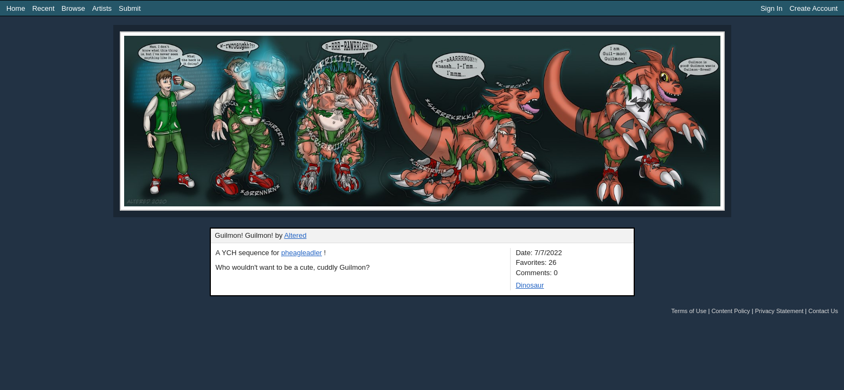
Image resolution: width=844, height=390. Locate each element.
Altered (295, 235)
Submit (129, 8)
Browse (73, 8)
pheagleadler (301, 253)
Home (16, 8)
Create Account (813, 8)
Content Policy (730, 311)
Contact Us (823, 311)
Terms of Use (688, 311)
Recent (43, 8)
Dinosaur (530, 285)
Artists (102, 8)
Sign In (771, 8)
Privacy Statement (779, 311)
